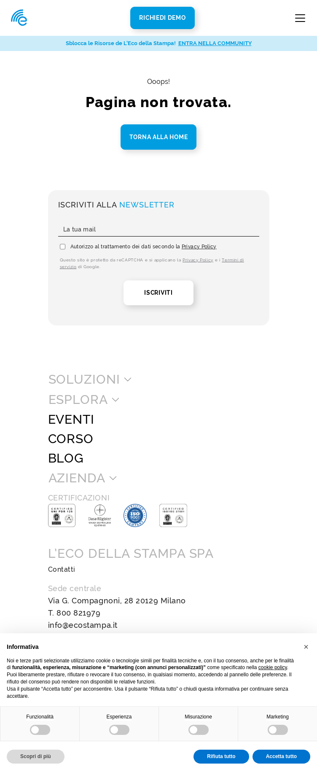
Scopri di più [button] (35, 756)
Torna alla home (158, 137)
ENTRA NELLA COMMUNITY (215, 43)
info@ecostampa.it (83, 625)
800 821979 (78, 612)
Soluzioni (84, 379)
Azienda (76, 478)
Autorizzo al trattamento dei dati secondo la (143, 247)
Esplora (78, 399)
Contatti (61, 569)
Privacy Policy (199, 247)
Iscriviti (158, 292)
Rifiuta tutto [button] (221, 756)
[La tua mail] (158, 230)
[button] (306, 647)
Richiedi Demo (162, 17)
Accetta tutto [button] (281, 756)
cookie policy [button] (272, 667)
